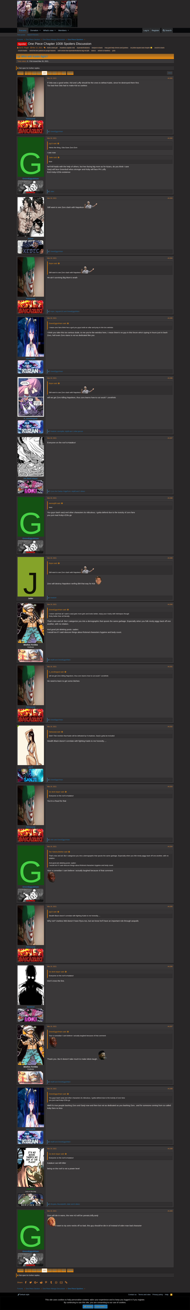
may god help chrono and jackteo (116, 48)
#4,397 (169, 1026)
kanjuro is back (97, 48)
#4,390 (169, 604)
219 (39, 73)
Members (62, 30)
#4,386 (169, 378)
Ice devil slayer (32, 478)
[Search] (167, 30)
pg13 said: (54, 143)
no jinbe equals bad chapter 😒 (141, 48)
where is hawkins (104, 51)
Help (166, 1295)
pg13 (31, 767)
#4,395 (169, 906)
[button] (40, 30)
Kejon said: (54, 263)
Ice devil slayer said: (57, 792)
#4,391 (169, 667)
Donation (34, 30)
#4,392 (169, 727)
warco (93, 51)
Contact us (132, 1295)
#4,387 (169, 438)
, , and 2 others (68, 491)
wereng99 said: (56, 503)
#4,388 (169, 498)
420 (63, 73)
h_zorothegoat (32, 418)
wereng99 (31, 358)
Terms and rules (144, 1295)
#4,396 (169, 966)
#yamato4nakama (83, 48)
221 (49, 73)
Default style (23, 1295)
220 (44, 73)
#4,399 (169, 1149)
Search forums (33, 35)
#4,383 (169, 198)
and (61, 660)
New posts (21, 35)
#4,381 (169, 78)
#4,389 (169, 558)
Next (70, 73)
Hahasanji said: (56, 732)
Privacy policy (158, 1295)
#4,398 (169, 1089)
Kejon (32, 238)
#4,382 (169, 138)
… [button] (29, 73)
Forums (22, 30)
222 (54, 73)
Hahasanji (31, 118)
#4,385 (169, 318)
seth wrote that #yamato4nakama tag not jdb (73, 51)
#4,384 (169, 258)
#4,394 (169, 846)
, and (66, 311)
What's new (48, 30)
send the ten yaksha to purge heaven (42, 51)
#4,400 (169, 1211)
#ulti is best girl (52, 48)
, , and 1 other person (67, 431)
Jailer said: (54, 157)
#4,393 (169, 787)
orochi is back (159, 48)
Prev (21, 73)
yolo (113, 51)
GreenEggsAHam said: (59, 323)
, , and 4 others (66, 1204)
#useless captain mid (67, 48)
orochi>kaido (22, 51)
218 (34, 73)
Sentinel (31, 1007)
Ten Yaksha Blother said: (59, 852)
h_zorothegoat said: (57, 672)
